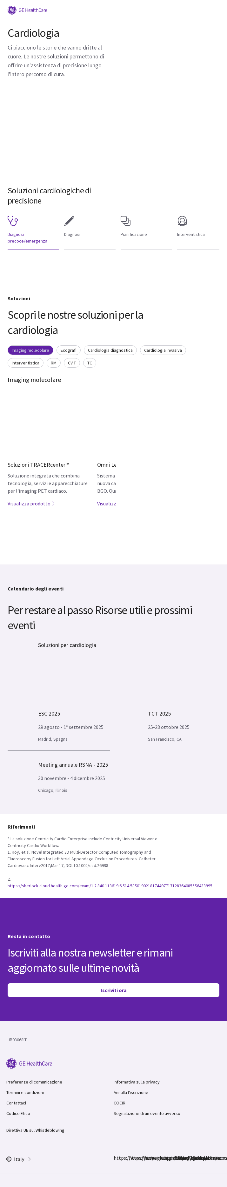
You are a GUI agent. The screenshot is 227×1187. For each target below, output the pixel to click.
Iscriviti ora (114, 990)
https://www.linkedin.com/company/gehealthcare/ (163, 1158)
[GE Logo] (27, 9)
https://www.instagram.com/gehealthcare (133, 1158)
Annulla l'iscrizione (131, 1092)
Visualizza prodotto (32, 503)
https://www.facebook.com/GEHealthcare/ (117, 1158)
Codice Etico (18, 1113)
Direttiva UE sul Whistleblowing (35, 1130)
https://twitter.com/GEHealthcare (148, 1158)
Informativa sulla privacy (137, 1082)
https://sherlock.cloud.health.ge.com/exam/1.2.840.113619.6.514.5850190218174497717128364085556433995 (110, 886)
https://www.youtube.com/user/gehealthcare (178, 1158)
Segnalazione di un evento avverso (147, 1113)
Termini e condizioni (25, 1092)
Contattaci (16, 1103)
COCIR (119, 1103)
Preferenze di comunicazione (34, 1082)
